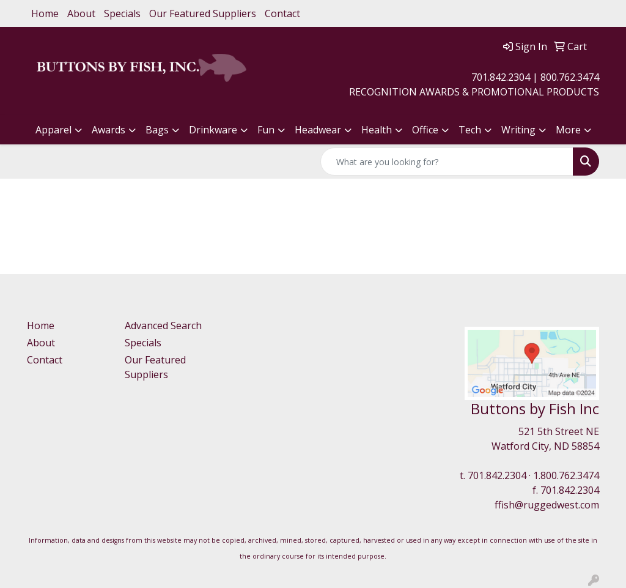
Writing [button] (518, 129)
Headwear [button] (318, 129)
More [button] (568, 129)
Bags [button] (157, 129)
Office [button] (425, 129)
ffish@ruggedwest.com (547, 505)
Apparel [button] (53, 129)
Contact (282, 13)
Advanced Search (163, 325)
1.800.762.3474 (566, 475)
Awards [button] (108, 129)
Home (45, 13)
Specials (122, 13)
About (81, 13)
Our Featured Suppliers (202, 13)
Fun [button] (265, 129)
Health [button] (376, 129)
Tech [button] (469, 129)
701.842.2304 (497, 475)
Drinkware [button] (213, 129)
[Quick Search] (446, 161)
